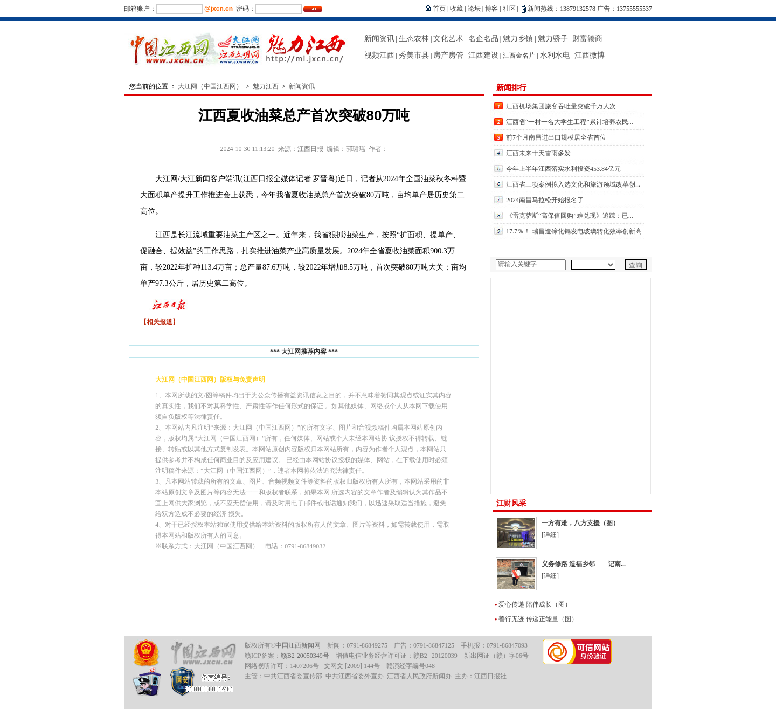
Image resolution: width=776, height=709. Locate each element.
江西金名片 (519, 55)
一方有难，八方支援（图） (580, 523)
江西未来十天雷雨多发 (538, 153)
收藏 (456, 8)
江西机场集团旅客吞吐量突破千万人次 (561, 106)
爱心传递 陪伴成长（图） (534, 604)
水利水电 (555, 55)
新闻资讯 (379, 39)
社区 (509, 8)
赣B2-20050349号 (305, 655)
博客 (491, 8)
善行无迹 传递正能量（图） (538, 619)
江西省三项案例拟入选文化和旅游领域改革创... (573, 184)
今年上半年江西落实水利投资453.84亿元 (563, 169)
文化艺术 (448, 39)
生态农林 (414, 39)
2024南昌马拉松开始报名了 (545, 200)
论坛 (474, 8)
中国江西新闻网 (298, 645)
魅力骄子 (553, 39)
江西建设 (483, 55)
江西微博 (589, 55)
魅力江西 (266, 86)
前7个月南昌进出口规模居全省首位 (556, 137)
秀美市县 (414, 55)
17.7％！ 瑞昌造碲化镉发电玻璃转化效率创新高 (574, 231)
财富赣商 (587, 39)
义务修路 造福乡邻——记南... (584, 564)
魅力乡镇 (518, 39)
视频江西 (379, 55)
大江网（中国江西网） (210, 86)
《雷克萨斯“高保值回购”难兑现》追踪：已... (569, 215)
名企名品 (483, 39)
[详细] (550, 535)
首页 (439, 8)
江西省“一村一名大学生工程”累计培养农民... (569, 122)
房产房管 (448, 55)
